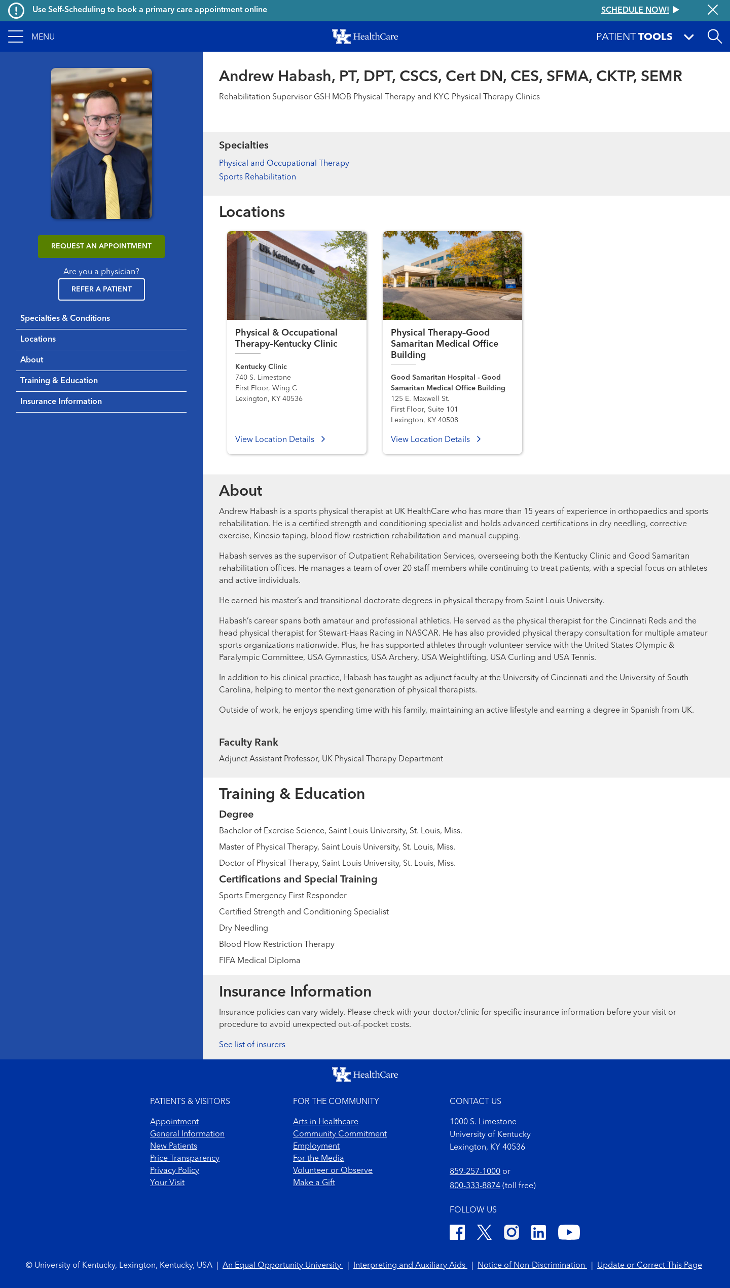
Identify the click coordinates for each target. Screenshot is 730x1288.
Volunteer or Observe (333, 1171)
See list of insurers (252, 1045)
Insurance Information (61, 402)
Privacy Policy (174, 1171)
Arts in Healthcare (325, 1122)
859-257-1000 (475, 1172)
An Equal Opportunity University (283, 1266)
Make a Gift (314, 1183)
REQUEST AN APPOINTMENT (101, 246)
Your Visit (167, 1183)
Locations (38, 340)
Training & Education (59, 381)
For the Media (318, 1159)
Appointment (174, 1122)
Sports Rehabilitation (257, 177)
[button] (31, 36)
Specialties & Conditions (65, 319)
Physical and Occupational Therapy (284, 164)
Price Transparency (185, 1159)
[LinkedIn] (538, 1234)
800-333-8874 (475, 1186)
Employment (316, 1147)
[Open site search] (715, 36)
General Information (187, 1134)
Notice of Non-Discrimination (532, 1266)
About (31, 360)
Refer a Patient (101, 289)
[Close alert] (713, 10)
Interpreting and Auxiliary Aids (410, 1266)
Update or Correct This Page (649, 1266)
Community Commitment (340, 1134)
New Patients (173, 1147)
